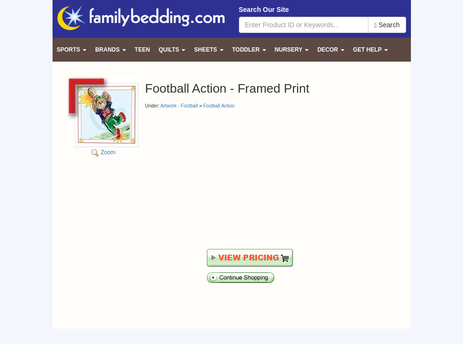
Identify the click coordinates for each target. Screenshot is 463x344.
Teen (142, 49)
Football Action (219, 105)
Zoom (104, 116)
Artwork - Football (179, 105)
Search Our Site (264, 9)
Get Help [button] (370, 49)
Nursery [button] (292, 49)
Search (386, 25)
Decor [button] (331, 49)
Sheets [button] (208, 49)
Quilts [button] (172, 49)
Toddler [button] (249, 49)
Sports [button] (72, 49)
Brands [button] (110, 49)
